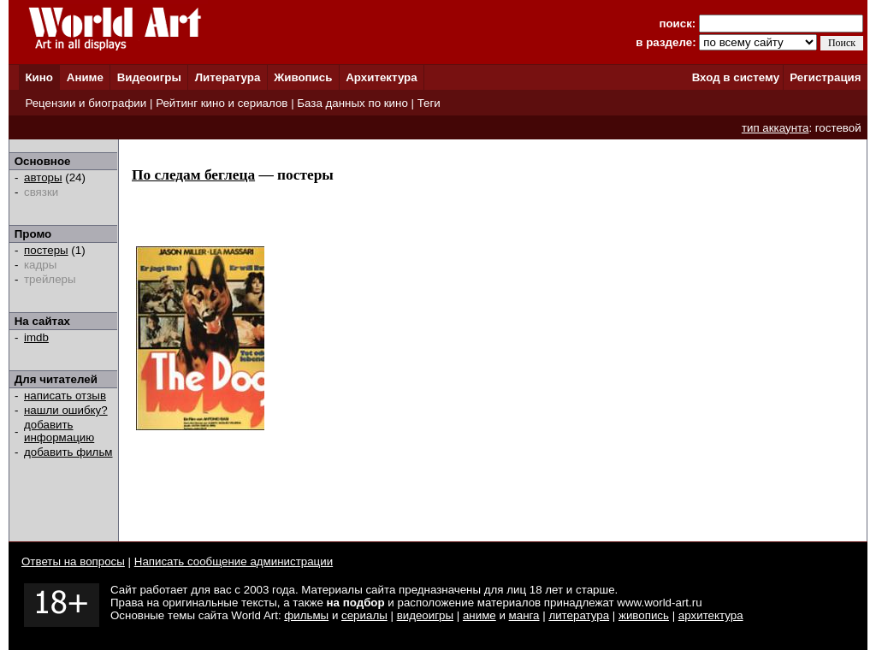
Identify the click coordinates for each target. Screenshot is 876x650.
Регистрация (825, 77)
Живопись (303, 77)
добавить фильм (68, 452)
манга (524, 615)
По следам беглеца (193, 175)
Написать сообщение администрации (233, 561)
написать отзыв (65, 395)
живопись (644, 615)
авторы (43, 177)
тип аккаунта (775, 127)
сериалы (364, 615)
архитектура (710, 615)
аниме (479, 615)
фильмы (306, 615)
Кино (39, 77)
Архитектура (381, 77)
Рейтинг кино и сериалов (221, 103)
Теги (429, 103)
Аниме (85, 77)
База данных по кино (352, 103)
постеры (46, 250)
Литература (228, 77)
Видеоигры (149, 77)
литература (578, 615)
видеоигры (425, 615)
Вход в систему (735, 77)
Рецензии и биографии (85, 103)
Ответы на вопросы (73, 561)
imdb (36, 337)
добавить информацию (59, 431)
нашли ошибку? (66, 410)
